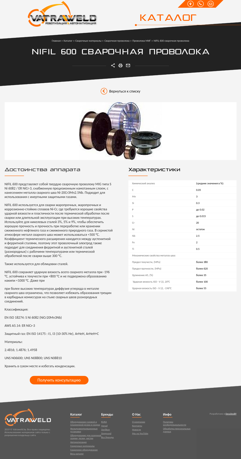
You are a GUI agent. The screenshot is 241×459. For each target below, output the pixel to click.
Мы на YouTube (140, 434)
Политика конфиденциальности (174, 424)
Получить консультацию (59, 380)
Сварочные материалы (82, 446)
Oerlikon (105, 430)
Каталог (168, 18)
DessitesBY (231, 414)
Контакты (137, 426)
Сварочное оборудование (84, 450)
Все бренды (107, 438)
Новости (136, 430)
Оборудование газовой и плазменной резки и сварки (85, 424)
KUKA (104, 422)
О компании (138, 422)
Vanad (104, 426)
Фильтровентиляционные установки (84, 431)
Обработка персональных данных (177, 431)
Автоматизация (78, 442)
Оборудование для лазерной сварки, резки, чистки (85, 437)
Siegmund (106, 434)
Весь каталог (77, 454)
